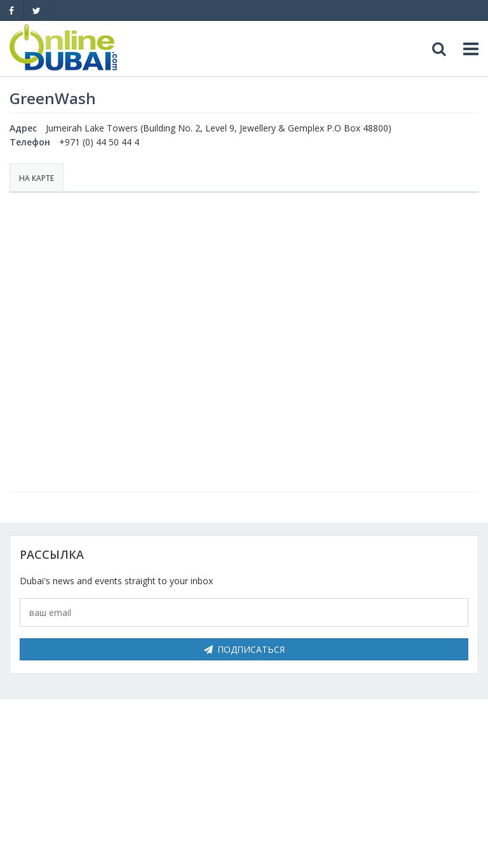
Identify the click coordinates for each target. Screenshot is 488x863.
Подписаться (244, 649)
